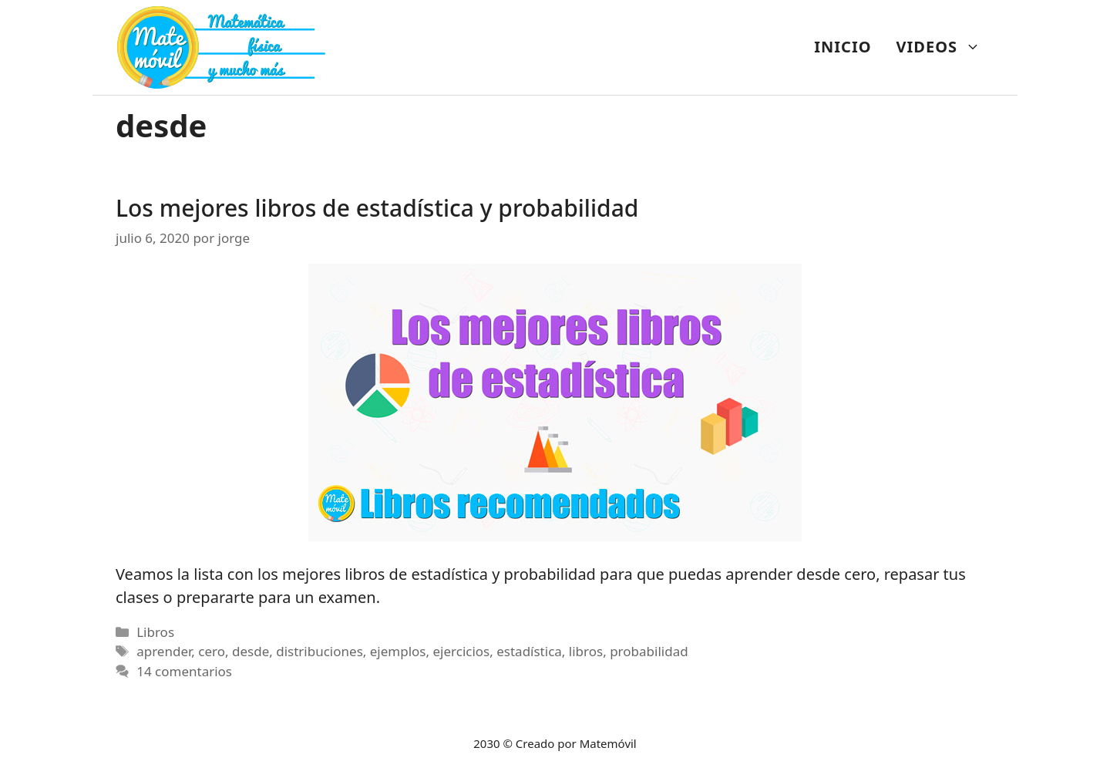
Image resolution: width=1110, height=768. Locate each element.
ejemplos (398, 651)
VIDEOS (944, 47)
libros (586, 651)
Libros (155, 632)
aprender (163, 651)
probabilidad (649, 651)
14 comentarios (184, 671)
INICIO (842, 46)
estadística (529, 651)
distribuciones (319, 651)
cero (211, 651)
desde (250, 651)
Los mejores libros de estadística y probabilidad (377, 208)
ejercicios (460, 651)
